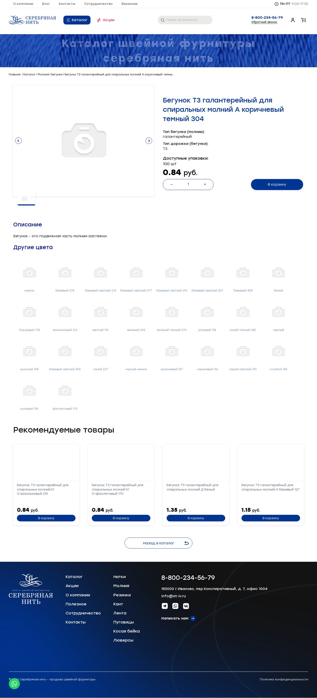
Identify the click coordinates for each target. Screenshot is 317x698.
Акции (108, 20)
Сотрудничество (98, 4)
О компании (23, 4)
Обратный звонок (264, 22)
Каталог (79, 20)
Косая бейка (126, 631)
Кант (118, 604)
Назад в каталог (166, 543)
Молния (121, 585)
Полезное (76, 604)
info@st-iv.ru (173, 596)
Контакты (67, 4)
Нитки (119, 576)
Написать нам (174, 618)
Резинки (122, 595)
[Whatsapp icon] (14, 683)
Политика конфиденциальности (284, 679)
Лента (119, 613)
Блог (46, 4)
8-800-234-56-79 (267, 17)
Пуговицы (123, 622)
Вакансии (130, 4)
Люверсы (123, 640)
